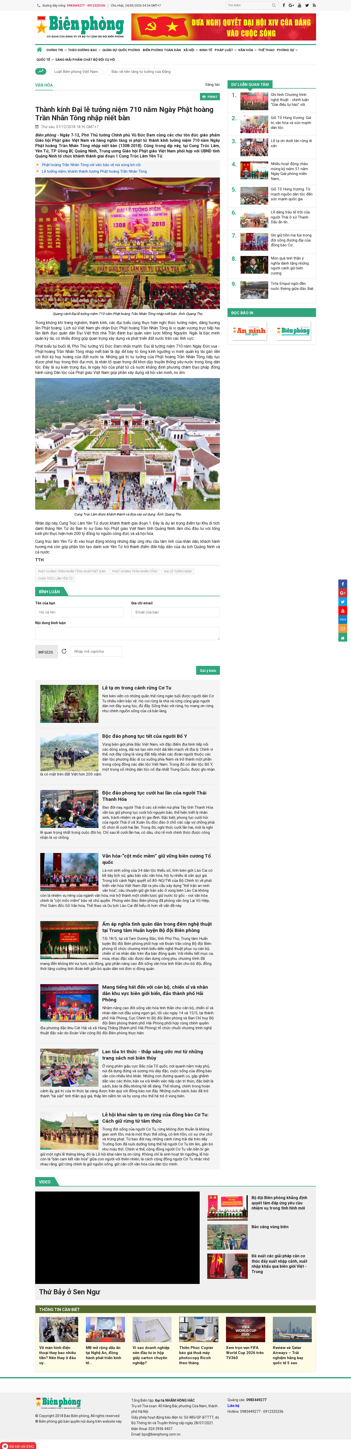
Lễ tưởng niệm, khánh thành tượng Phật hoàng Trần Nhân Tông (94, 170)
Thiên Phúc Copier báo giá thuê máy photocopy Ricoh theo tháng (196, 1354)
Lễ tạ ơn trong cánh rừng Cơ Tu (136, 687)
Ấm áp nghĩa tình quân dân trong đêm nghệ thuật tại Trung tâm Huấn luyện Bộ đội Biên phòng (157, 926)
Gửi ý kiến (208, 670)
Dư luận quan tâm (250, 83)
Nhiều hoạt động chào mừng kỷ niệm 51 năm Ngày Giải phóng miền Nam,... (289, 170)
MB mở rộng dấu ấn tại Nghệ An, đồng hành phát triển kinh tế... (103, 1354)
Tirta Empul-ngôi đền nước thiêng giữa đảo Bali (292, 285)
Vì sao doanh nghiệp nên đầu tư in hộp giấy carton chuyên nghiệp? (151, 1354)
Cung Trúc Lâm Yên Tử (55, 578)
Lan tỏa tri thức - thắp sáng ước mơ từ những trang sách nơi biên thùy (152, 1054)
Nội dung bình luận (50, 622)
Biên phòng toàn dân (162, 49)
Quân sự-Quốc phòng (121, 49)
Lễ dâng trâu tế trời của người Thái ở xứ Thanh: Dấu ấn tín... (290, 216)
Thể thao (266, 49)
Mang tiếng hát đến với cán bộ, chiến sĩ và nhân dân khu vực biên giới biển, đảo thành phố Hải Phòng (155, 992)
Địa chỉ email (142, 602)
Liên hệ (233, 1405)
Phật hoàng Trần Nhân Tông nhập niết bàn (72, 570)
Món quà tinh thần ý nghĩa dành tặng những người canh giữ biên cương (290, 264)
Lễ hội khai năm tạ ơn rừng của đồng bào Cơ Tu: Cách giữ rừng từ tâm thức (155, 1117)
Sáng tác (212, 84)
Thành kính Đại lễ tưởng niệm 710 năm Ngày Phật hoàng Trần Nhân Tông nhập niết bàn (124, 112)
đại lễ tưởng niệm (178, 570)
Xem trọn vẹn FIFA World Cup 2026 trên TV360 (245, 1352)
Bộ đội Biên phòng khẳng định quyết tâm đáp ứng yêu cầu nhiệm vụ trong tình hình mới (279, 1202)
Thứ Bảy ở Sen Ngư (69, 1291)
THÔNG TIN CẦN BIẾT (59, 1308)
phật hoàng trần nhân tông (134, 570)
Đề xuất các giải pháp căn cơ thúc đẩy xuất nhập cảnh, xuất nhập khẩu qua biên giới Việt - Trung (279, 1263)
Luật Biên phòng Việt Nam (76, 71)
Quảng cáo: (247, 1399)
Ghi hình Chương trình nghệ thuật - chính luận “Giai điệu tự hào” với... (290, 98)
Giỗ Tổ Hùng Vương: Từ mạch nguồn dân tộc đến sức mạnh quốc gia (292, 193)
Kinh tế (205, 49)
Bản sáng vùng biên (270, 1225)
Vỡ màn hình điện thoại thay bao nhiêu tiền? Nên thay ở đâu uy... (57, 1354)
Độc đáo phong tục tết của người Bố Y (144, 735)
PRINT (209, 96)
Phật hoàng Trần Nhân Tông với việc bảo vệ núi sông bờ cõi (91, 164)
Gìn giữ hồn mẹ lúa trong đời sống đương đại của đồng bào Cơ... (291, 239)
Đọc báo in (242, 312)
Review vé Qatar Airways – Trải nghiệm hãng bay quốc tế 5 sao (288, 1354)
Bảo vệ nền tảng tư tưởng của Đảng (141, 71)
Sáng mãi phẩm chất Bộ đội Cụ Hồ (85, 59)
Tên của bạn (45, 602)
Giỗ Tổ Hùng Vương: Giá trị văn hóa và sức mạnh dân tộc (291, 121)
